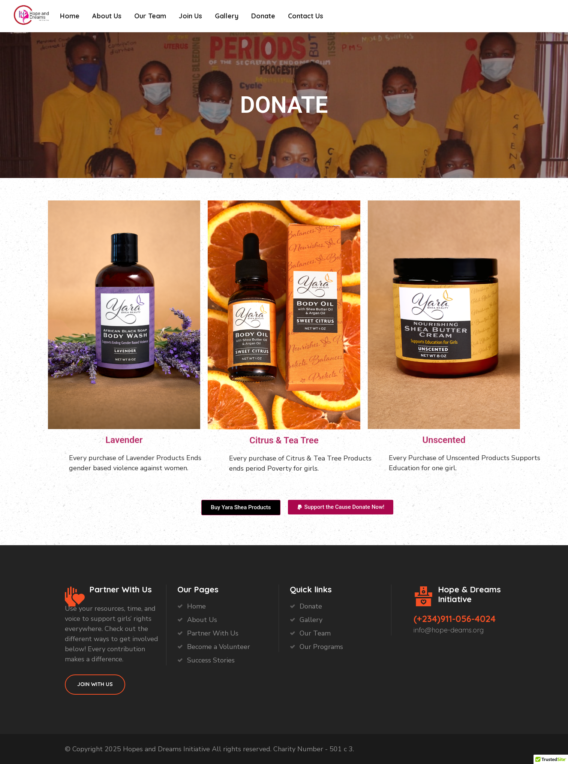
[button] (341, 507)
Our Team (150, 16)
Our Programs (321, 646)
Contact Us (305, 16)
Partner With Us (212, 633)
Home (69, 16)
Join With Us (95, 684)
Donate (263, 16)
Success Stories (211, 660)
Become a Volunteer (218, 646)
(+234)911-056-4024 (455, 618)
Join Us (190, 16)
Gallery (226, 16)
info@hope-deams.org (449, 630)
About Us (106, 16)
